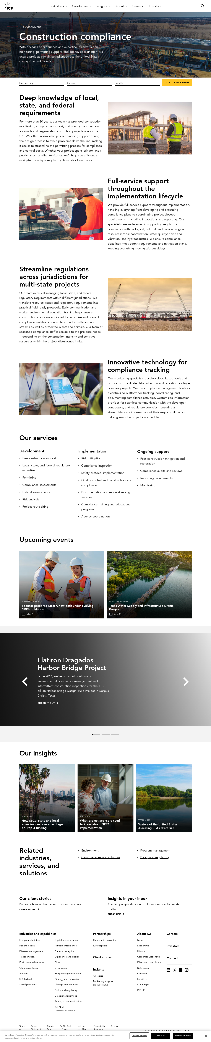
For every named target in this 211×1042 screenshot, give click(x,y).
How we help (26, 83)
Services (71, 83)
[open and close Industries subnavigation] (59, 6)
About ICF (146, 933)
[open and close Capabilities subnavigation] (82, 6)
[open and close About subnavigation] (121, 6)
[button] (24, 696)
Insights (119, 83)
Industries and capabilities (39, 933)
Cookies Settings (139, 1036)
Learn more (29, 909)
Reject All (161, 1036)
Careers (174, 933)
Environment (30, 27)
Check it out (47, 717)
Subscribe (116, 914)
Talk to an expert (176, 82)
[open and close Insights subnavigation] (103, 6)
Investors (175, 946)
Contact (174, 958)
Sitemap (115, 1026)
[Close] (206, 1036)
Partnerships (103, 933)
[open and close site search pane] (202, 6)
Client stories (104, 957)
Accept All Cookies (182, 1036)
